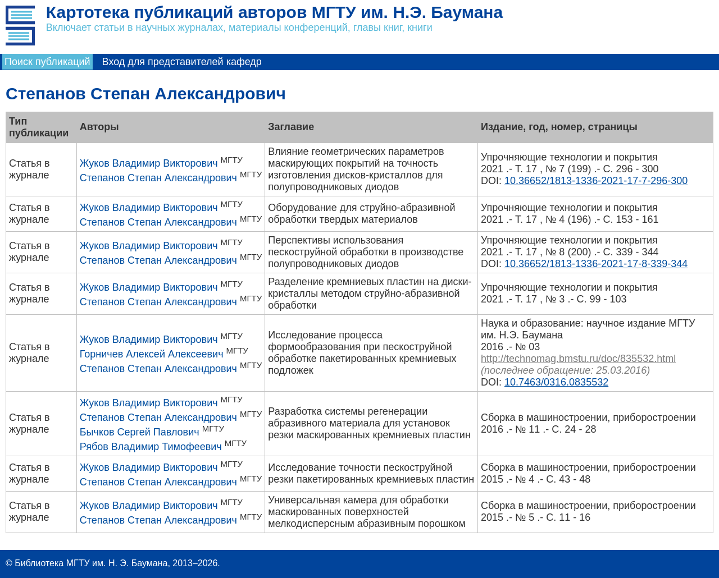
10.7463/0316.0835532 (556, 382)
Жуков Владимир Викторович (149, 163)
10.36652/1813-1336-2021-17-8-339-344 (596, 263)
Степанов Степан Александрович (158, 178)
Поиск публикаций (47, 61)
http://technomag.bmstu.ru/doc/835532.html (578, 358)
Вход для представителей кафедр (182, 61)
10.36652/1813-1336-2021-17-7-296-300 (596, 180)
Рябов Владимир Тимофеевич (151, 446)
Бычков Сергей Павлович (139, 432)
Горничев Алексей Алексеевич (152, 354)
